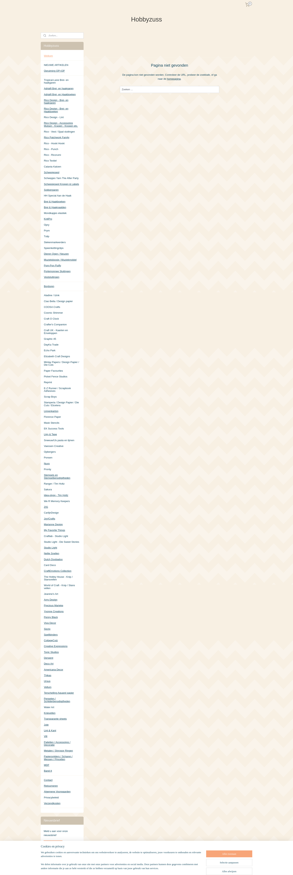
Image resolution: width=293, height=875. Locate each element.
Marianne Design (53, 524)
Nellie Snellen (51, 553)
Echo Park (49, 350)
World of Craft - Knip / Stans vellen (59, 586)
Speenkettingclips (53, 248)
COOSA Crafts (52, 307)
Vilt (45, 736)
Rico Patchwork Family (56, 137)
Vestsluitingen (51, 277)
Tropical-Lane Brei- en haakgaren (56, 81)
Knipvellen (49, 713)
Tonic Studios (51, 652)
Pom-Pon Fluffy (52, 265)
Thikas (47, 675)
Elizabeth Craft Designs (57, 356)
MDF (46, 765)
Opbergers (50, 451)
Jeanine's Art (51, 593)
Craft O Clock (51, 318)
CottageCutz (51, 640)
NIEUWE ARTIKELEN (56, 65)
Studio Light (50, 547)
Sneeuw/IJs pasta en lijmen (59, 440)
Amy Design (50, 599)
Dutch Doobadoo (53, 559)
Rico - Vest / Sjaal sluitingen (59, 131)
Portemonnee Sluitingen (57, 271)
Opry (46, 224)
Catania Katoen (52, 166)
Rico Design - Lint (54, 117)
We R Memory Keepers (57, 501)
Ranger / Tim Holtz (54, 483)
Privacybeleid (51, 797)
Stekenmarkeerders (55, 242)
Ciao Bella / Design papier (58, 301)
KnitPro (48, 218)
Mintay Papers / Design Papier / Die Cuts (61, 363)
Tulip (46, 236)
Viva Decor (50, 622)
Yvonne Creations (54, 611)
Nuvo (47, 463)
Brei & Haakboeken (54, 201)
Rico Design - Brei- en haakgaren (56, 101)
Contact (48, 780)
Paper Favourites (53, 370)
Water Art (49, 707)
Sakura (48, 489)
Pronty (47, 469)
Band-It (48, 770)
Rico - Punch (51, 149)
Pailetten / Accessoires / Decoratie (57, 743)
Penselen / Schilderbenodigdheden (57, 700)
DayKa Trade (51, 344)
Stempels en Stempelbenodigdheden (57, 476)
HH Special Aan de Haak (57, 195)
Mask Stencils (51, 422)
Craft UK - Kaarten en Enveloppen (56, 331)
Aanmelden (53, 843)
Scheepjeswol (51, 172)
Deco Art (48, 663)
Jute (46, 724)
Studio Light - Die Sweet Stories (61, 541)
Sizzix (47, 628)
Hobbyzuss (50, 855)
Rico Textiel (50, 160)
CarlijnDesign (51, 512)
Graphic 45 (50, 338)
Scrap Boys (50, 396)
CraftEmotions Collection (57, 570)
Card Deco (50, 565)
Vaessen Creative (53, 446)
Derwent (48, 657)
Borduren (49, 286)
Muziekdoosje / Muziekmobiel (60, 259)
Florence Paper (52, 416)
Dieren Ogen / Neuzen (56, 253)
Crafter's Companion (55, 324)
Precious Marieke (53, 605)
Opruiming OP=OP (54, 70)
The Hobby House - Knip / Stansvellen (58, 578)
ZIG (46, 506)
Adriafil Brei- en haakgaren (58, 88)
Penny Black (51, 617)
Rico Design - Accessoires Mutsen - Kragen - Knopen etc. (61, 124)
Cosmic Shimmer (53, 312)
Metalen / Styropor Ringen (58, 750)
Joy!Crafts (49, 518)
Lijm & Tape (50, 434)
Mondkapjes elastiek (55, 213)
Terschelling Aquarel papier (59, 692)
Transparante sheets (55, 718)
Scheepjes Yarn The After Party (61, 178)
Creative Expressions (55, 646)
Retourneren (51, 785)
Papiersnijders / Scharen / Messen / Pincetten (58, 758)
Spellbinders (51, 634)
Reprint (48, 382)
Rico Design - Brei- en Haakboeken (56, 110)
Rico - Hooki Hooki (54, 143)
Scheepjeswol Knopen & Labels (61, 184)
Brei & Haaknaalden (55, 207)
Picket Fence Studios (55, 376)
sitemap (157, 868)
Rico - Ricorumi (52, 154)
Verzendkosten (52, 803)
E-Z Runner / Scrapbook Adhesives (57, 389)
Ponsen (48, 457)
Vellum (47, 687)
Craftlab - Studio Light (56, 536)
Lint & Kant (50, 730)
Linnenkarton (51, 411)
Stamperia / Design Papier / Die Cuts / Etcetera (61, 404)
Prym (47, 230)
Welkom (48, 55)
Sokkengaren (51, 189)
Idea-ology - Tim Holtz (56, 495)
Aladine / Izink (51, 295)
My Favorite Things (54, 530)
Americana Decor (53, 669)
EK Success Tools (54, 428)
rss (164, 868)
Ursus (47, 681)
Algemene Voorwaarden (57, 791)
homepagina (174, 78)
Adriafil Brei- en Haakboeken (60, 94)
